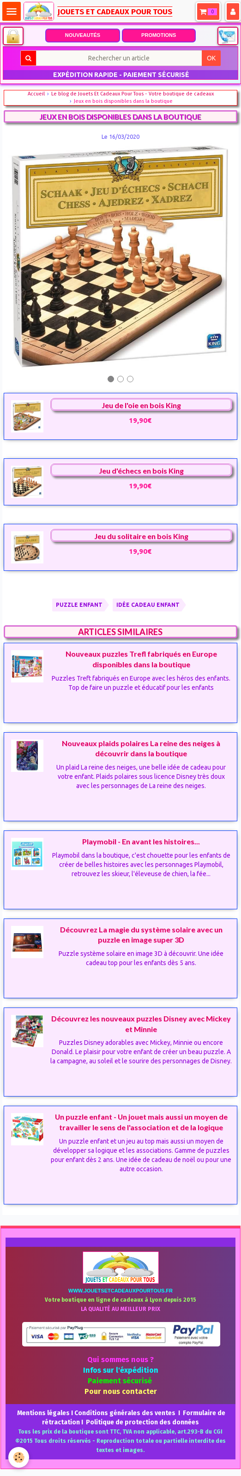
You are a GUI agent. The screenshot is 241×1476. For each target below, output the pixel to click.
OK (211, 58)
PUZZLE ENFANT (79, 605)
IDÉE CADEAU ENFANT (148, 605)
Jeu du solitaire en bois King (141, 536)
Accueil (36, 94)
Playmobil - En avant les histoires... (141, 841)
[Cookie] (18, 1457)
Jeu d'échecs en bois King (141, 470)
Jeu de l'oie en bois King (141, 405)
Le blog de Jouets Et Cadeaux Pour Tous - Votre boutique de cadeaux (132, 94)
